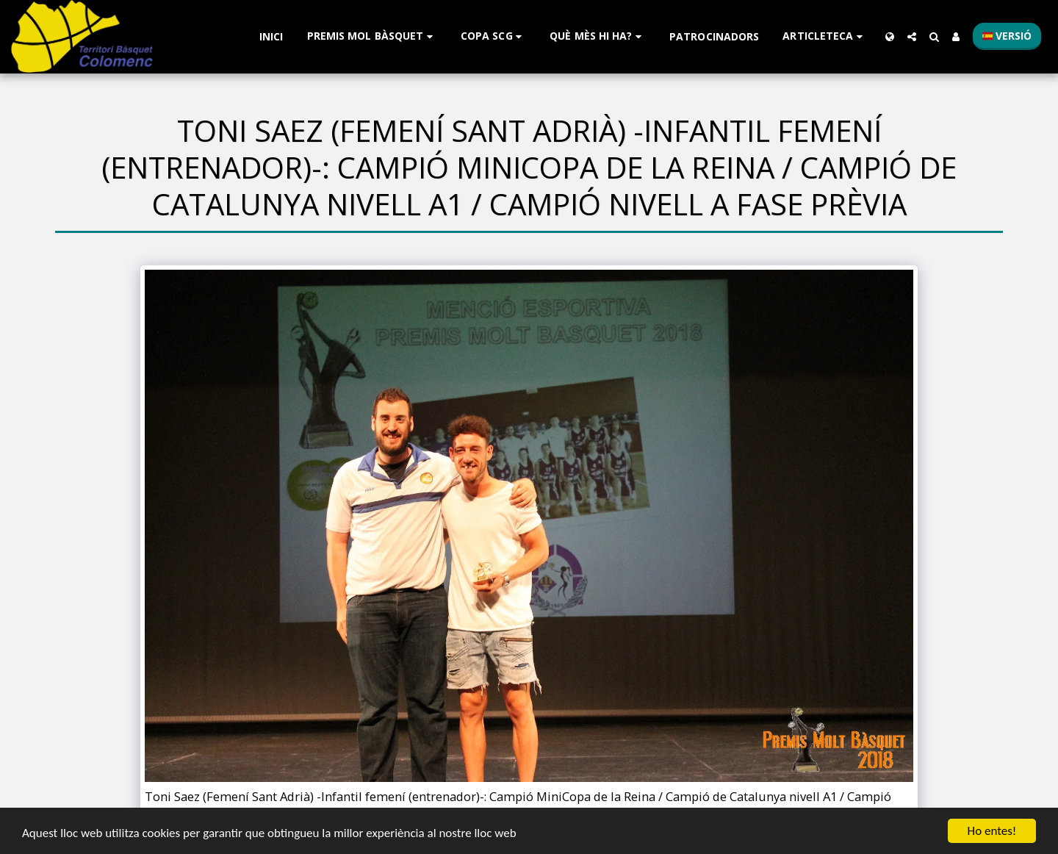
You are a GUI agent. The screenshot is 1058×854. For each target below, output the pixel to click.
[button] (372, 36)
